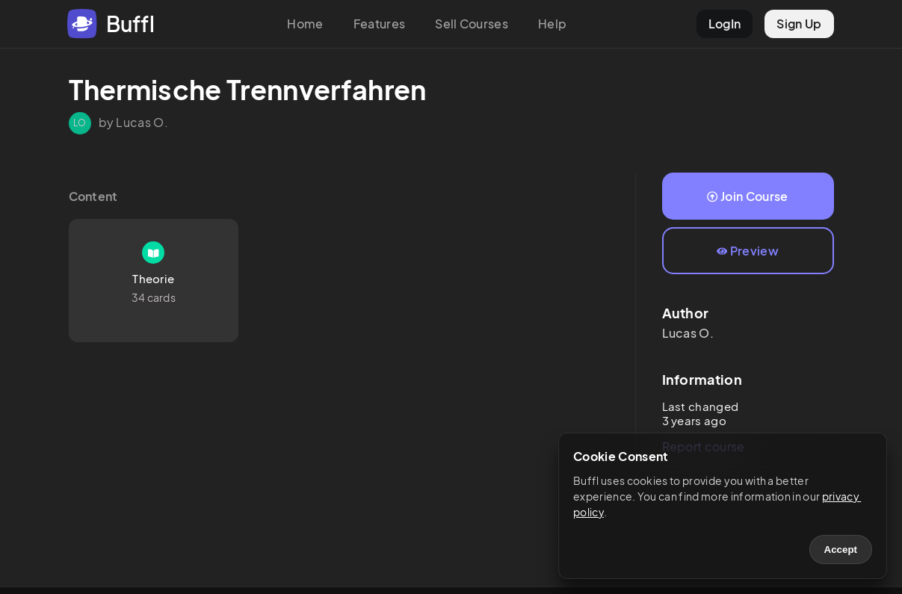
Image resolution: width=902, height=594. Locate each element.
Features (379, 23)
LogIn (724, 23)
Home (305, 23)
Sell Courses (471, 23)
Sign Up (798, 23)
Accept (840, 549)
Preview (748, 251)
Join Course (747, 196)
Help (552, 23)
